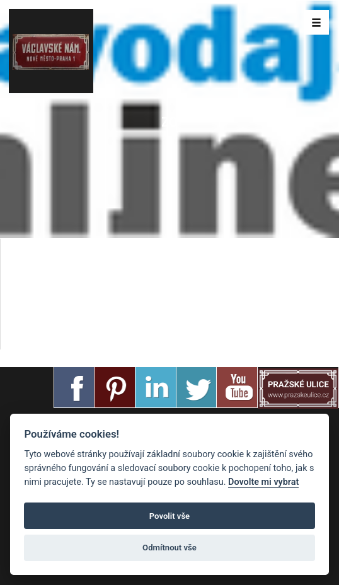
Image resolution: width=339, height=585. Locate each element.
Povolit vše (169, 516)
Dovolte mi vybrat (263, 482)
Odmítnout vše (169, 547)
